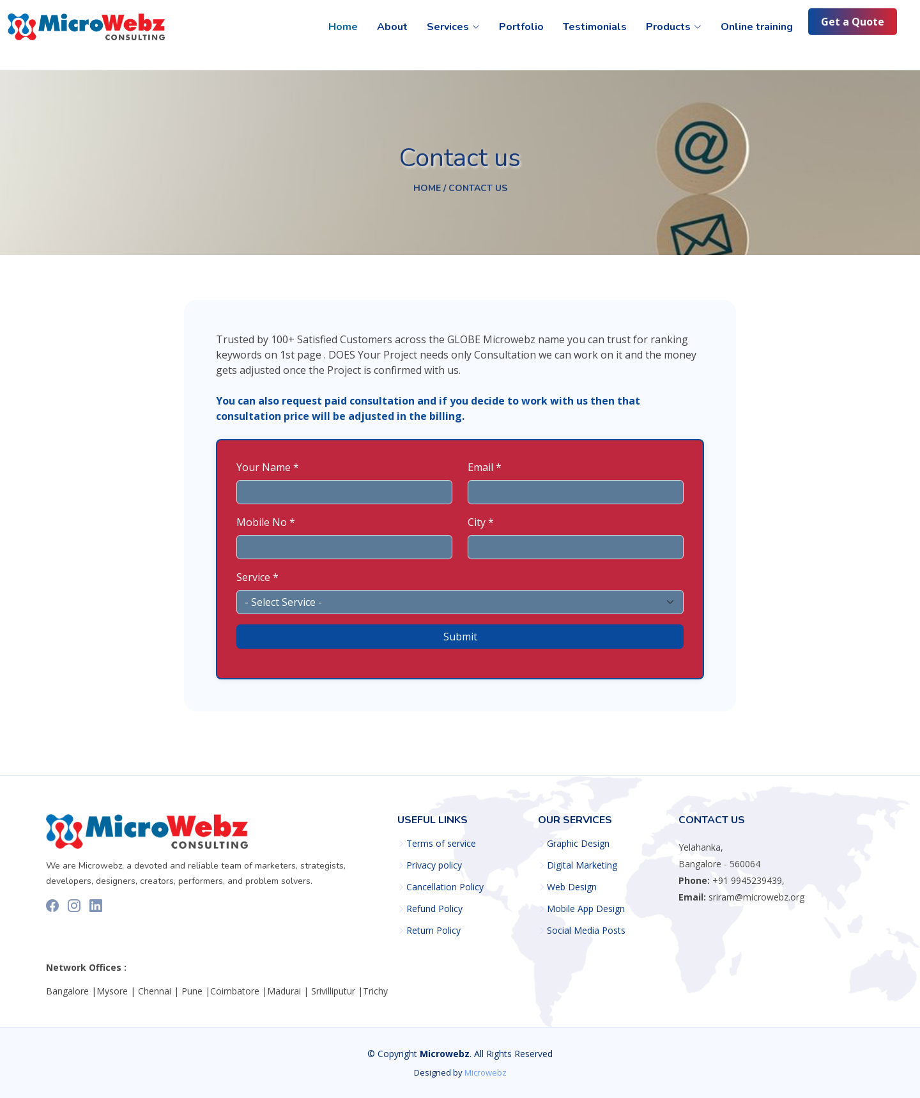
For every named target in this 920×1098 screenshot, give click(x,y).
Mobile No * (265, 522)
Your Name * (267, 467)
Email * (485, 467)
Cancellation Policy (445, 887)
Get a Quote (852, 22)
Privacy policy (434, 865)
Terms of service (441, 843)
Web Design (572, 887)
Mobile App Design (586, 908)
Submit (460, 637)
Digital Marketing (582, 865)
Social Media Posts (586, 930)
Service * (257, 577)
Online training (757, 27)
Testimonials (595, 27)
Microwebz (485, 1072)
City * (481, 522)
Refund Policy (434, 908)
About (392, 27)
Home (343, 27)
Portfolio (521, 27)
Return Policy (433, 930)
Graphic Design (578, 843)
